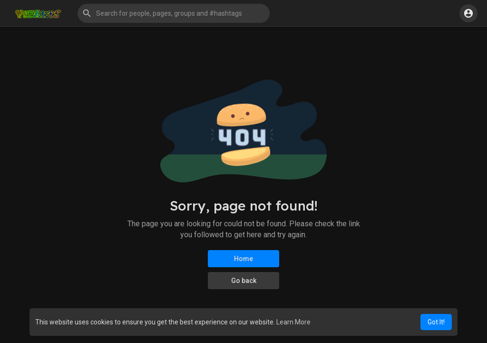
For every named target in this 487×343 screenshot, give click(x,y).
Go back (243, 280)
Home (243, 258)
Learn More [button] (293, 322)
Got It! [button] (436, 322)
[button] (174, 13)
